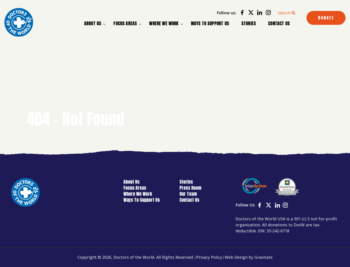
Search (284, 12)
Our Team (188, 193)
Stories (248, 23)
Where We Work (163, 23)
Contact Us (279, 23)
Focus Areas (125, 23)
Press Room (190, 187)
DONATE (326, 18)
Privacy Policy (209, 257)
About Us (92, 23)
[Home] (18, 22)
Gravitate (263, 257)
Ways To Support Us (210, 23)
